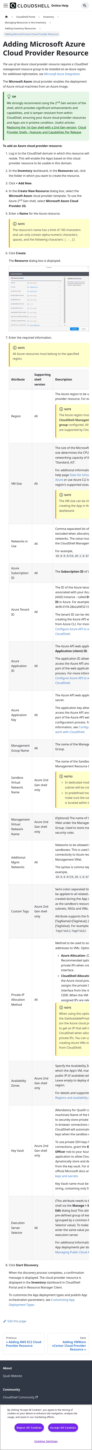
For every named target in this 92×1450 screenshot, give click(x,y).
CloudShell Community (20, 1397)
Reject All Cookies (29, 1427)
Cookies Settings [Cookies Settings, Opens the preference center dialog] (46, 1441)
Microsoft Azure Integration (62, 74)
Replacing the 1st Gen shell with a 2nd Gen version (41, 127)
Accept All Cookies (63, 1427)
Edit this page (14, 1321)
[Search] (85, 5)
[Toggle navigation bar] (5, 5)
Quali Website (12, 1376)
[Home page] (6, 17)
